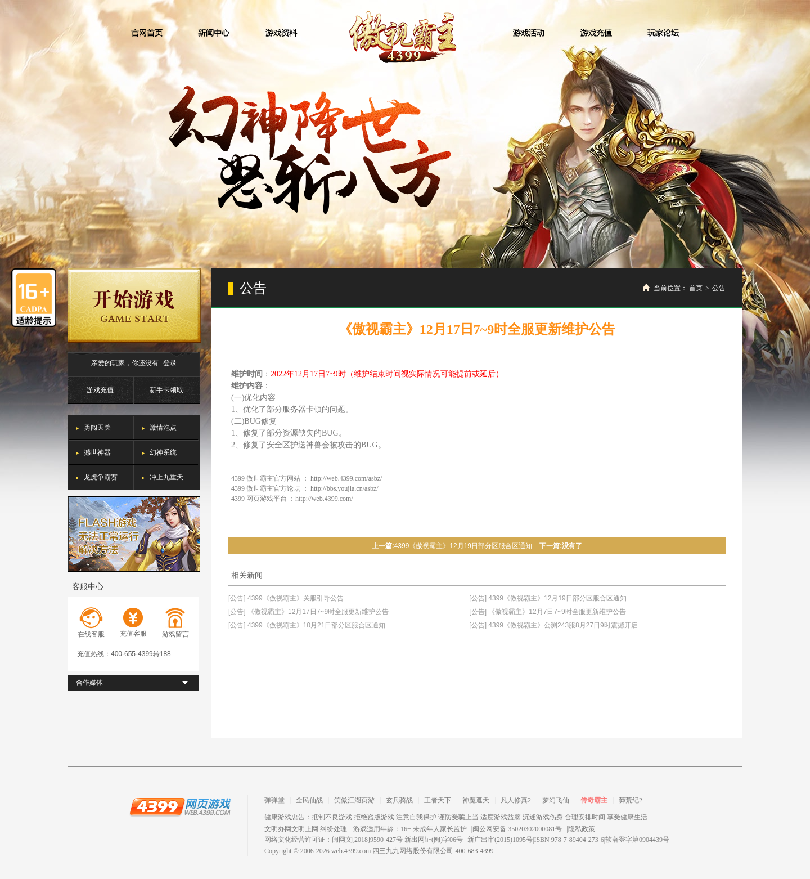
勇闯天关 (97, 428)
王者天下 (437, 800)
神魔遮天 (475, 800)
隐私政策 (581, 829)
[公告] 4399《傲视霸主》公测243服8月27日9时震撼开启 (553, 625)
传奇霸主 (594, 800)
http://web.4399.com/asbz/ (346, 478)
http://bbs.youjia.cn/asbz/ (344, 488)
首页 (696, 288)
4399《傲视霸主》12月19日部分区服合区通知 (463, 546)
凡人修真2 (516, 800)
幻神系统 (163, 452)
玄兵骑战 (399, 800)
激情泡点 (163, 428)
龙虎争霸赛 (101, 477)
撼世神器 (97, 452)
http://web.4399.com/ (324, 499)
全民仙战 (309, 800)
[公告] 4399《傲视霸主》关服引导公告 (286, 598)
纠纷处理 (333, 829)
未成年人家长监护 (440, 829)
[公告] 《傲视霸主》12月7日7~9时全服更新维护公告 (547, 612)
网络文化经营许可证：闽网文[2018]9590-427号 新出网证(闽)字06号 (363, 840)
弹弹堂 (274, 800)
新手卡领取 (166, 390)
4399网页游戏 (180, 806)
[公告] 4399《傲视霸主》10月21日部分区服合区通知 (306, 625)
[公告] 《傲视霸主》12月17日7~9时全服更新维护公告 (308, 612)
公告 (719, 288)
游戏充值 (100, 390)
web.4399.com (351, 851)
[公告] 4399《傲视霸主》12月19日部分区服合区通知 (547, 598)
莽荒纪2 (630, 800)
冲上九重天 (166, 477)
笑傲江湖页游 (354, 800)
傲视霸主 (405, 37)
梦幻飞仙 (555, 800)
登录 (170, 363)
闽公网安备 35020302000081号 (517, 829)
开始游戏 (134, 305)
